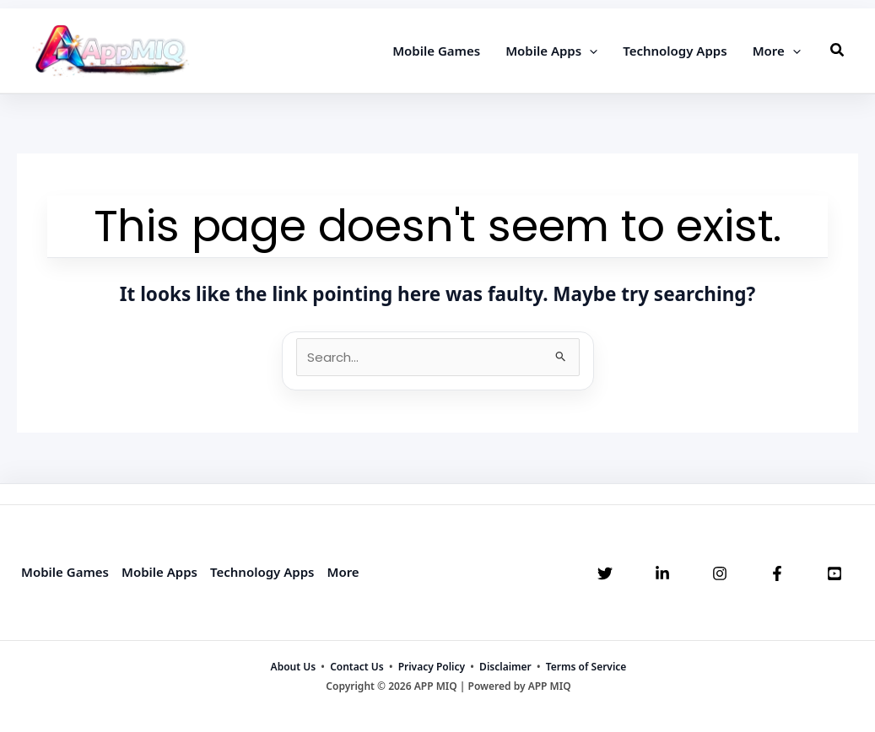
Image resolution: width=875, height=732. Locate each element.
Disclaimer (505, 666)
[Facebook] (777, 573)
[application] (589, 50)
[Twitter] (605, 573)
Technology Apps (262, 571)
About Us (293, 666)
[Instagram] (719, 573)
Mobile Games (65, 571)
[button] (837, 51)
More (343, 571)
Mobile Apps (159, 571)
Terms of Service (586, 666)
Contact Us (357, 666)
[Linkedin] (662, 573)
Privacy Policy (431, 666)
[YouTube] (834, 573)
